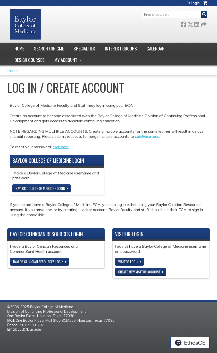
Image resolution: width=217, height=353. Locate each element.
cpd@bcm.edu (147, 136)
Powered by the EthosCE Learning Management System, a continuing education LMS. (190, 342)
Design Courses (30, 59)
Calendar (156, 48)
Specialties (84, 48)
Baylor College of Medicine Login (40, 188)
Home (19, 48)
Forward (203, 23)
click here (61, 146)
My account (65, 59)
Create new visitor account (139, 271)
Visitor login (128, 261)
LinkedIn (196, 23)
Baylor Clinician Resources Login (38, 261)
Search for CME (49, 48)
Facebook (183, 23)
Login (195, 3)
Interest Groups (121, 48)
